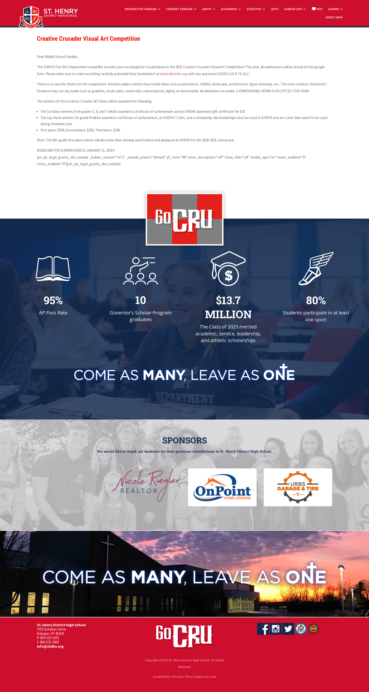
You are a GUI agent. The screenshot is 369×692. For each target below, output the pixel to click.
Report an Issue (205, 676)
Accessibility (161, 676)
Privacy (177, 676)
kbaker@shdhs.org (174, 74)
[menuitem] (142, 9)
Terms (189, 676)
